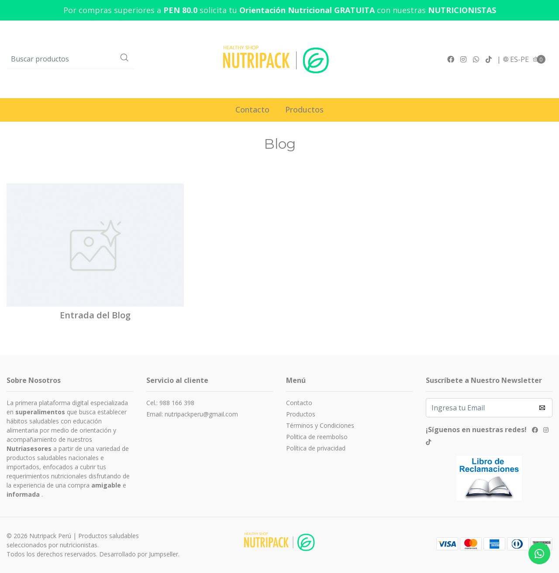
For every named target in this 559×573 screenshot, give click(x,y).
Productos (304, 109)
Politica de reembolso (317, 437)
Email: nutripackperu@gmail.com (192, 414)
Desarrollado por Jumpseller (138, 554)
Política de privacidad (315, 448)
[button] (516, 59)
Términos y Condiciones (320, 425)
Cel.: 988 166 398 (170, 403)
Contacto (252, 109)
